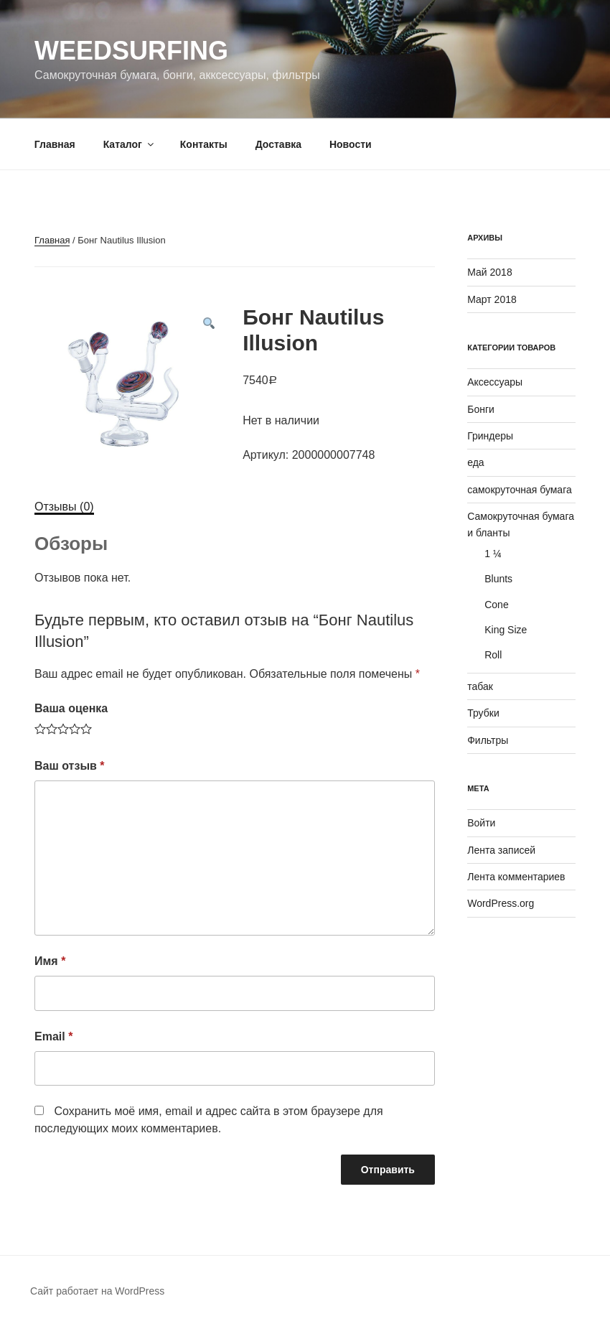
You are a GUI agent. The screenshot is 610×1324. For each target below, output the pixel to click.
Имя (49, 961)
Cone (496, 604)
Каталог (129, 144)
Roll (493, 655)
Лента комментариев (516, 876)
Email (53, 1036)
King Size (505, 629)
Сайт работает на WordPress (97, 1291)
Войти (481, 823)
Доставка (278, 144)
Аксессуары (494, 382)
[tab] (64, 507)
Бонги (480, 409)
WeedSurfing (131, 50)
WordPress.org (500, 903)
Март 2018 (492, 299)
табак (480, 686)
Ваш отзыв (69, 766)
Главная (54, 144)
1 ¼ (492, 553)
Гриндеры (490, 436)
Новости (350, 144)
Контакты (203, 144)
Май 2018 (489, 272)
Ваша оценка (71, 708)
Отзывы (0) (64, 506)
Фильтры (487, 740)
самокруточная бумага (519, 489)
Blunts (498, 578)
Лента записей (501, 850)
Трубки (483, 713)
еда (475, 462)
